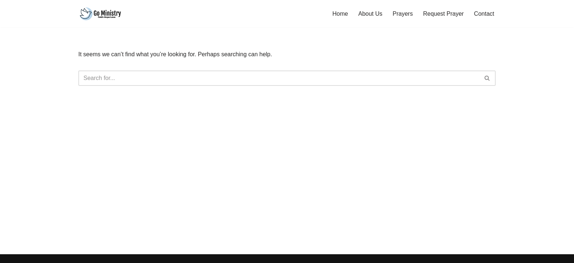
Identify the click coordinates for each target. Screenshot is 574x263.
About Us (370, 14)
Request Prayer (443, 14)
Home (340, 14)
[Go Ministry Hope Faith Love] (100, 14)
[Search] (278, 78)
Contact (484, 14)
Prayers (403, 14)
